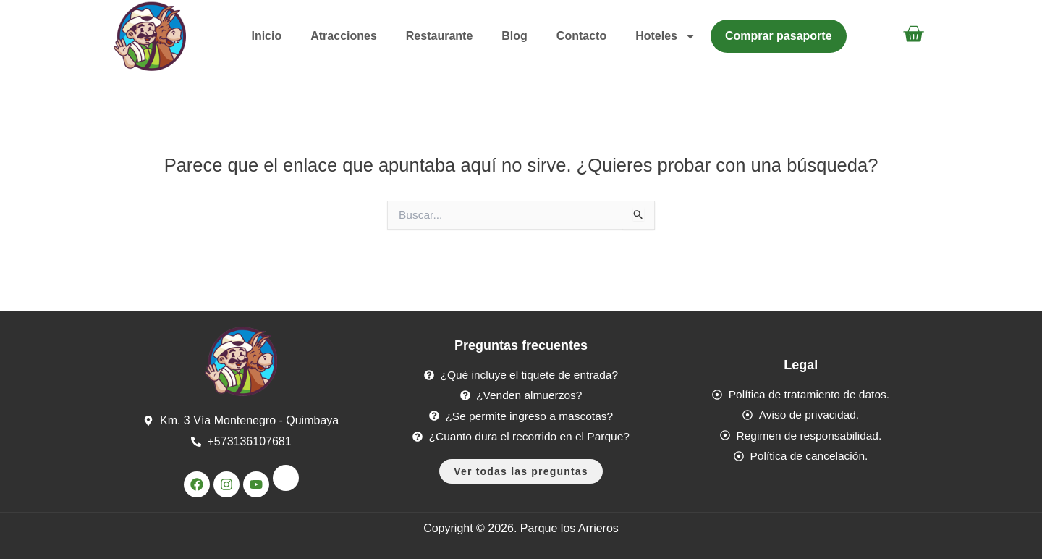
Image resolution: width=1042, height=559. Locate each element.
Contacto (581, 36)
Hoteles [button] (665, 36)
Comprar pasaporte (778, 36)
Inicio (266, 36)
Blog (514, 36)
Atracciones (343, 36)
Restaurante (439, 36)
